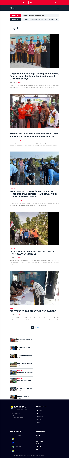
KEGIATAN (12, 70)
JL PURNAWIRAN (15, 413)
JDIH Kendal (16, 447)
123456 (13, 415)
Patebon (15, 451)
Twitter (39, 413)
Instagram (40, 416)
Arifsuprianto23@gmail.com (17, 417)
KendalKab (15, 439)
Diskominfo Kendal (18, 443)
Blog (38, 422)
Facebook (39, 410)
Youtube (39, 419)
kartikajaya (20, 82)
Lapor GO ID (16, 436)
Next (38, 327)
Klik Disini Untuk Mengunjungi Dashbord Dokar (33, 15)
